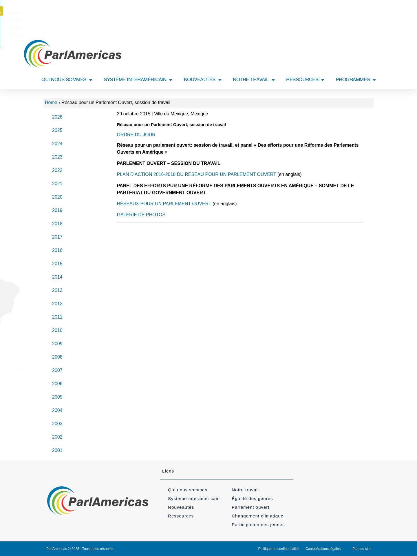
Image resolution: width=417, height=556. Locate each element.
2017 (57, 237)
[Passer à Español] (219, 12)
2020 (57, 197)
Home (51, 102)
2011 (57, 317)
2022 (57, 170)
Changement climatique (258, 515)
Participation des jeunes (258, 524)
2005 (57, 397)
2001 (57, 450)
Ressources (181, 515)
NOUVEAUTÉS (203, 80)
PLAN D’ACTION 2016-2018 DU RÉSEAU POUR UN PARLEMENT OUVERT (196, 174)
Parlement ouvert (250, 507)
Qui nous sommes (187, 489)
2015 (57, 263)
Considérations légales (323, 549)
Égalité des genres (252, 498)
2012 (57, 303)
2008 (57, 357)
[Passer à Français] (200, 12)
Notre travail (245, 489)
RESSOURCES (305, 80)
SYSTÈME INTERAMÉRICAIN (138, 80)
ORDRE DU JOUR (136, 134)
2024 (57, 143)
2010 (57, 330)
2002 (57, 437)
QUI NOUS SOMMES (66, 80)
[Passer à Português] (239, 12)
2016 (57, 250)
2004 (57, 410)
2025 (57, 130)
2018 (57, 223)
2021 (57, 183)
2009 (57, 343)
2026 (57, 117)
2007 (57, 370)
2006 (57, 383)
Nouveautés (181, 507)
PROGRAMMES (356, 80)
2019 (57, 210)
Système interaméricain (194, 498)
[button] (374, 11)
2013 (57, 290)
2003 (57, 423)
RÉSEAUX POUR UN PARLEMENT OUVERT (164, 203)
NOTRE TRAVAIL (254, 80)
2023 (57, 157)
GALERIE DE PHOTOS (141, 214)
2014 (57, 277)
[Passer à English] (181, 12)
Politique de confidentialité (278, 549)
